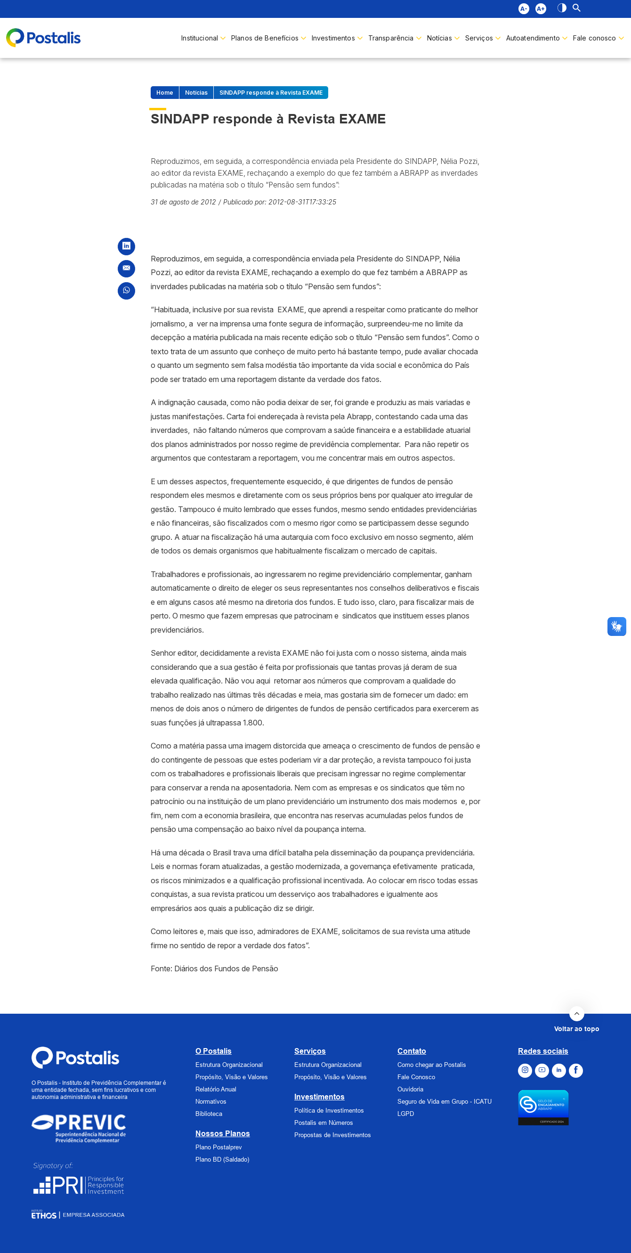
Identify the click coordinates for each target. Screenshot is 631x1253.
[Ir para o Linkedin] (559, 1071)
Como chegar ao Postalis (431, 1064)
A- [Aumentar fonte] (523, 8)
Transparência (391, 38)
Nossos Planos (222, 1133)
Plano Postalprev (218, 1147)
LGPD (405, 1113)
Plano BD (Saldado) (222, 1159)
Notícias (439, 38)
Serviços (310, 1051)
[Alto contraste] (562, 9)
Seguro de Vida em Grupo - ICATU (444, 1101)
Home (164, 92)
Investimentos (333, 38)
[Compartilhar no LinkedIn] (126, 246)
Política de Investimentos (329, 1110)
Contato (411, 1051)
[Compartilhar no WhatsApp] (126, 291)
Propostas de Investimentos (332, 1135)
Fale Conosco (416, 1077)
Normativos (211, 1101)
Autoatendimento (533, 38)
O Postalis (213, 1051)
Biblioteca (208, 1113)
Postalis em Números (323, 1122)
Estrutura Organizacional (229, 1064)
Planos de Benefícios (265, 38)
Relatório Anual (215, 1089)
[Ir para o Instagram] (525, 1071)
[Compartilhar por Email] (126, 268)
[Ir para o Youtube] (542, 1071)
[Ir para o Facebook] (576, 1071)
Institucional (199, 38)
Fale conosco (594, 38)
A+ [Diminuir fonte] (540, 8)
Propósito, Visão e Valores (231, 1077)
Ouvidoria (410, 1089)
